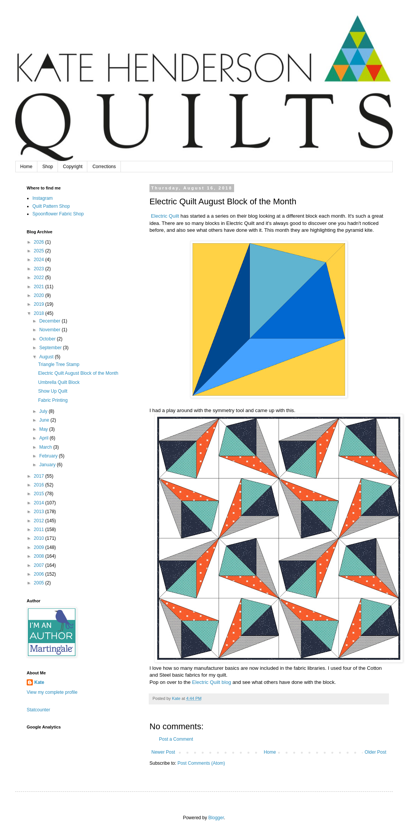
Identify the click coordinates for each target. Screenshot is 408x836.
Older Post (375, 752)
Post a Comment (176, 739)
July (44, 411)
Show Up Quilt (52, 391)
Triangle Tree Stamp (58, 364)
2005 (39, 583)
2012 (39, 520)
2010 (39, 538)
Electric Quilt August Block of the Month (78, 373)
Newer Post (163, 752)
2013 (39, 511)
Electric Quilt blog (212, 682)
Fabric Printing (52, 400)
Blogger (216, 817)
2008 (39, 556)
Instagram (42, 198)
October (48, 339)
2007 (39, 565)
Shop (47, 166)
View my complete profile (52, 692)
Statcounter (38, 709)
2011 (39, 529)
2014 (39, 502)
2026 (39, 242)
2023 (39, 268)
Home (26, 166)
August (47, 356)
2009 (39, 547)
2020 (39, 295)
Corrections (104, 166)
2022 (39, 277)
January (48, 464)
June (44, 420)
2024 (39, 259)
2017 (39, 476)
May (44, 429)
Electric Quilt (164, 216)
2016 (39, 485)
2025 (39, 251)
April (44, 438)
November (50, 329)
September (51, 347)
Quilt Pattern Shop (51, 206)
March (46, 447)
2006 (39, 574)
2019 (39, 304)
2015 (39, 493)
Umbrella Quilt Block (59, 382)
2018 (39, 313)
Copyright (72, 166)
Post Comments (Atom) (201, 763)
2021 (39, 286)
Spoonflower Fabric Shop (58, 214)
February (49, 456)
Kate (39, 682)
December (50, 321)
